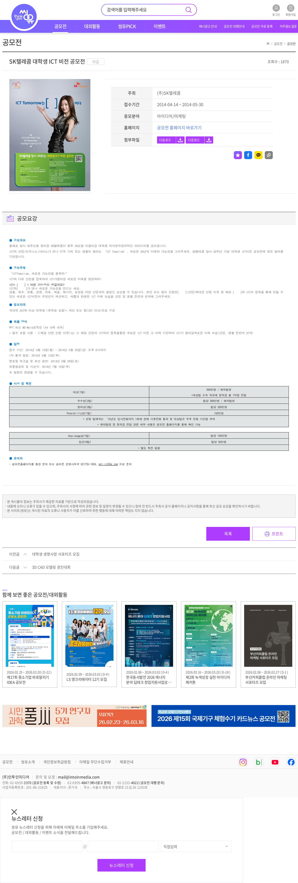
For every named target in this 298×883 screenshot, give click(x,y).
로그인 (276, 10)
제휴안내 (126, 761)
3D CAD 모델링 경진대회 (51, 567)
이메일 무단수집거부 (95, 761)
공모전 (7, 761)
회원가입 (291, 10)
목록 (228, 534)
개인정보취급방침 (57, 761)
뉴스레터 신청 (121, 865)
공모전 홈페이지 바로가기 (179, 128)
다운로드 (165, 140)
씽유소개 (28, 761)
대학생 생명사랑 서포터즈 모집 (56, 554)
